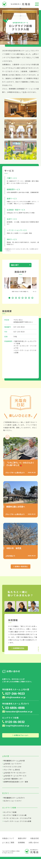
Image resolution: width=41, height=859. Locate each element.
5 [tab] (23, 298)
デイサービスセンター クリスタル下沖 (17, 818)
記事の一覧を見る (20, 566)
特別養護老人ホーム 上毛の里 (14, 761)
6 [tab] (26, 298)
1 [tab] (10, 298)
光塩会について (8, 838)
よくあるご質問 (8, 842)
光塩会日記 (34, 838)
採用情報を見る (18, 648)
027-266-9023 (15, 693)
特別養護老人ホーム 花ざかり (14, 798)
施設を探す (22, 838)
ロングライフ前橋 (9, 812)
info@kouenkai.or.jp (13, 697)
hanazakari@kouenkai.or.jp (17, 711)
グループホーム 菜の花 (11, 770)
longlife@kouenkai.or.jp (15, 726)
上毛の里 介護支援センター (13, 779)
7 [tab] (29, 298)
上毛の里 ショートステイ (12, 764)
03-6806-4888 (15, 708)
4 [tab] (19, 298)
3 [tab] (16, 298)
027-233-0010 (19, 327)
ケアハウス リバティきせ (12, 767)
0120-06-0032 (15, 722)
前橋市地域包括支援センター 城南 (15, 782)
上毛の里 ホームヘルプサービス (14, 776)
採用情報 (21, 842)
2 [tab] (13, 298)
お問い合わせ (34, 842)
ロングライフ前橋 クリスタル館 (14, 815)
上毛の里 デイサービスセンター (14, 773)
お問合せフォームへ (20, 735)
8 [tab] (32, 298)
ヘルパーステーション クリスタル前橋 (17, 821)
